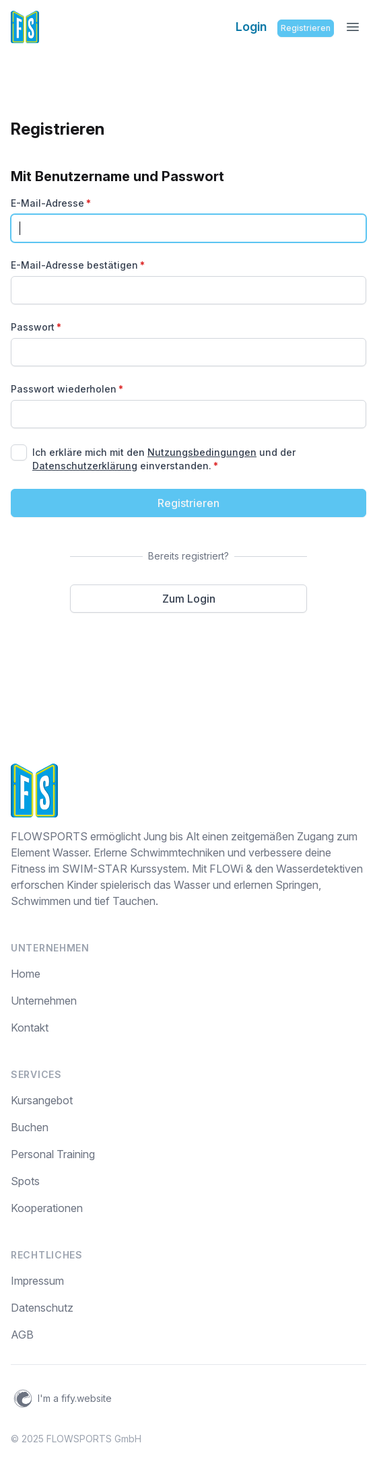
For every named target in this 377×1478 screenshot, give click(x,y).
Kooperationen (47, 1208)
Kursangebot (42, 1100)
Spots (25, 1181)
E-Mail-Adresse (51, 203)
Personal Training (53, 1154)
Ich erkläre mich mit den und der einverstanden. (164, 458)
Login (251, 27)
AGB (22, 1334)
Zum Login (188, 598)
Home (25, 973)
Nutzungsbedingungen (201, 452)
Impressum (37, 1280)
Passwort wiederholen (67, 389)
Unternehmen (44, 1000)
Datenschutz (42, 1307)
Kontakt (29, 1027)
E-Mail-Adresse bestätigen (78, 265)
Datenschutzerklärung (84, 465)
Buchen (29, 1127)
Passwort (36, 327)
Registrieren (306, 28)
